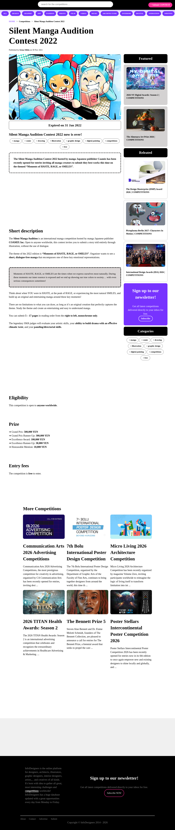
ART (39, 13)
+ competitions (111, 141)
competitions (32, 791)
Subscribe (145, 318)
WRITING (168, 13)
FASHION (50, 13)
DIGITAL (140, 13)
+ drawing (40, 141)
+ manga (15, 141)
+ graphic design (73, 141)
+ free (64, 147)
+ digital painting (92, 141)
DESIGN (15, 13)
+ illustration (55, 141)
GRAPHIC (28, 13)
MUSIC (94, 13)
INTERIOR (126, 13)
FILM (73, 13)
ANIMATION (154, 13)
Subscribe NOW (114, 793)
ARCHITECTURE (110, 13)
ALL (5, 13)
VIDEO (83, 13)
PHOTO (62, 13)
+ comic (28, 141)
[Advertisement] (65, 195)
